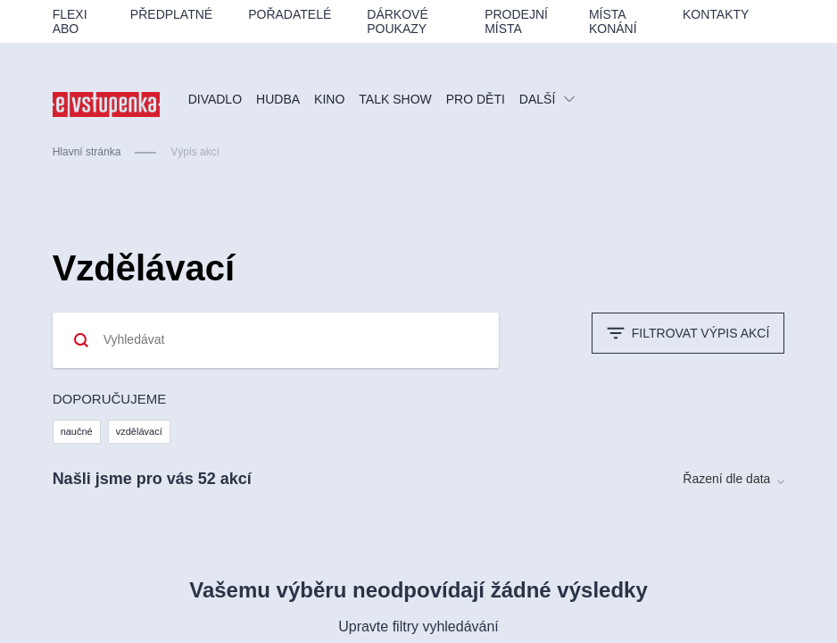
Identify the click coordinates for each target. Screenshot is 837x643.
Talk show (395, 99)
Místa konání (613, 21)
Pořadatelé (289, 14)
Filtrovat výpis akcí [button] (688, 333)
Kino (329, 99)
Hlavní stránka (87, 152)
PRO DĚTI (475, 99)
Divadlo (215, 99)
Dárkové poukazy (397, 21)
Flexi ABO (70, 21)
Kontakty (716, 14)
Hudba (278, 99)
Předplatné (171, 14)
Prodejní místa (516, 21)
